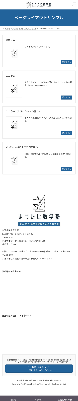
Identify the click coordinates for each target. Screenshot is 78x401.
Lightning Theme (38, 384)
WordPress (25, 384)
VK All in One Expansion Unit (56, 384)
